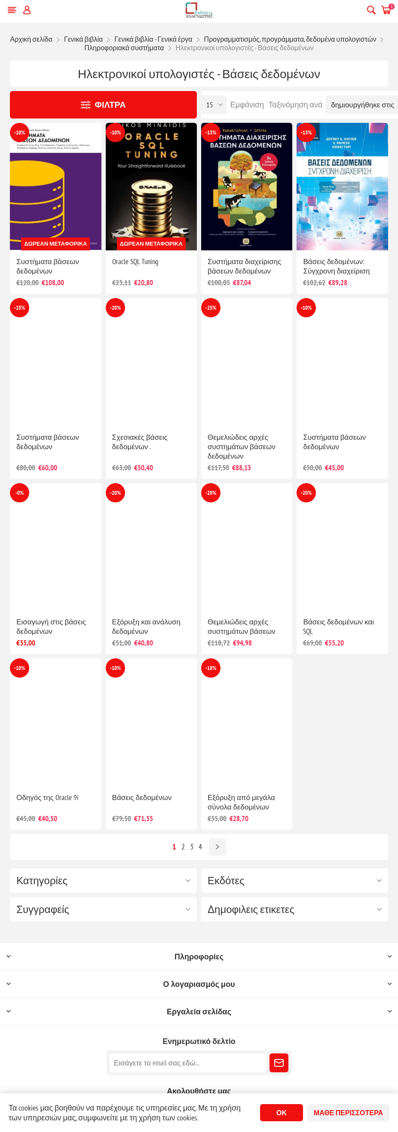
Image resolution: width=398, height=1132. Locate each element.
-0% (19, 492)
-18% (210, 668)
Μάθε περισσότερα (348, 1112)
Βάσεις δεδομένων (142, 797)
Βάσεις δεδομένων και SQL (338, 626)
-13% (210, 132)
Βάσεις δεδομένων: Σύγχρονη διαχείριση (336, 266)
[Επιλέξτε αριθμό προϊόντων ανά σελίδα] (214, 104)
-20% (115, 307)
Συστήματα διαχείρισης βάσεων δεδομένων (244, 266)
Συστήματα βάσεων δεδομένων (47, 266)
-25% (19, 307)
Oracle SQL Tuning (135, 261)
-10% (19, 132)
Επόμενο (217, 846)
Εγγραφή (278, 1062)
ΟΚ (281, 1112)
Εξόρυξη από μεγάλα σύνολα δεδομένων (241, 802)
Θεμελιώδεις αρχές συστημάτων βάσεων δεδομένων (242, 446)
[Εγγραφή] (188, 1062)
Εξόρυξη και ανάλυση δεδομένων (146, 626)
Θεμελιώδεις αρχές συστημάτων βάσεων (242, 626)
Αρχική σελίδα (31, 39)
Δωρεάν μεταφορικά (55, 243)
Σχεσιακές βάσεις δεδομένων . (140, 441)
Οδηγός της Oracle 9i (47, 797)
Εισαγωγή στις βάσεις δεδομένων (51, 626)
